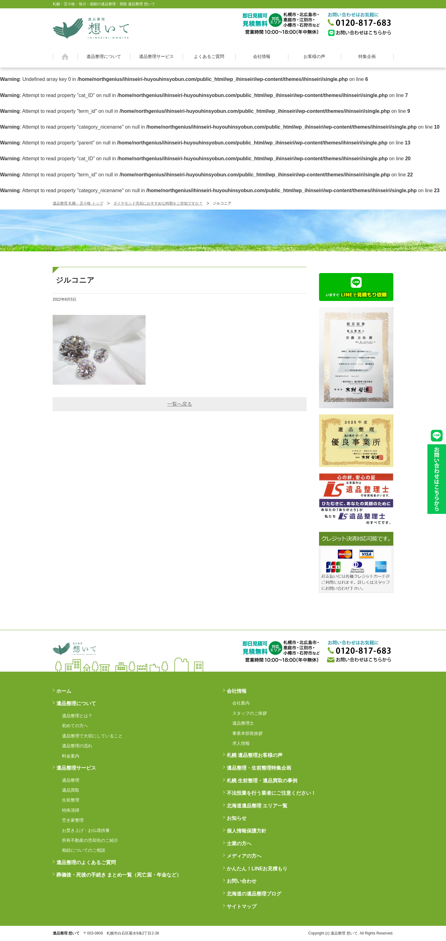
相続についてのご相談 (83, 850)
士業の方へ (239, 843)
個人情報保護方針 (246, 830)
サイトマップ (241, 906)
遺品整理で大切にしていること (92, 735)
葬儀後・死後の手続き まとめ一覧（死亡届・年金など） (118, 874)
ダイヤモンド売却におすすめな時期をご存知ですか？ (158, 203)
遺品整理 (70, 780)
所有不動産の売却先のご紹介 (90, 840)
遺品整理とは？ (77, 715)
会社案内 (241, 702)
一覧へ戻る (179, 404)
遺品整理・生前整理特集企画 (259, 768)
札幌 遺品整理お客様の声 (254, 755)
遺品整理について (103, 56)
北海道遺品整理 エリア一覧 (257, 805)
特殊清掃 (70, 810)
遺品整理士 (243, 723)
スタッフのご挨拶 (249, 713)
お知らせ (237, 818)
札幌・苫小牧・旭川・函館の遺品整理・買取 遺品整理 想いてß (91, 27)
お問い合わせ (241, 881)
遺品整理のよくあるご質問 (86, 862)
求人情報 (241, 743)
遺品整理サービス (156, 56)
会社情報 (261, 56)
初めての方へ (75, 725)
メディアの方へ (244, 856)
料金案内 (70, 755)
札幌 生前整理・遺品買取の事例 (262, 780)
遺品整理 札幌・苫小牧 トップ (78, 203)
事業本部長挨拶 (247, 733)
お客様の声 (314, 56)
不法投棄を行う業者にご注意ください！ (271, 793)
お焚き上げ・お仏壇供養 (86, 830)
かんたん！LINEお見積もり (257, 868)
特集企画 (367, 56)
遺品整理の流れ (77, 745)
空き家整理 (73, 820)
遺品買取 (70, 790)
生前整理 (70, 799)
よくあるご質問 (209, 56)
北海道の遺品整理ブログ (254, 893)
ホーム (65, 56)
